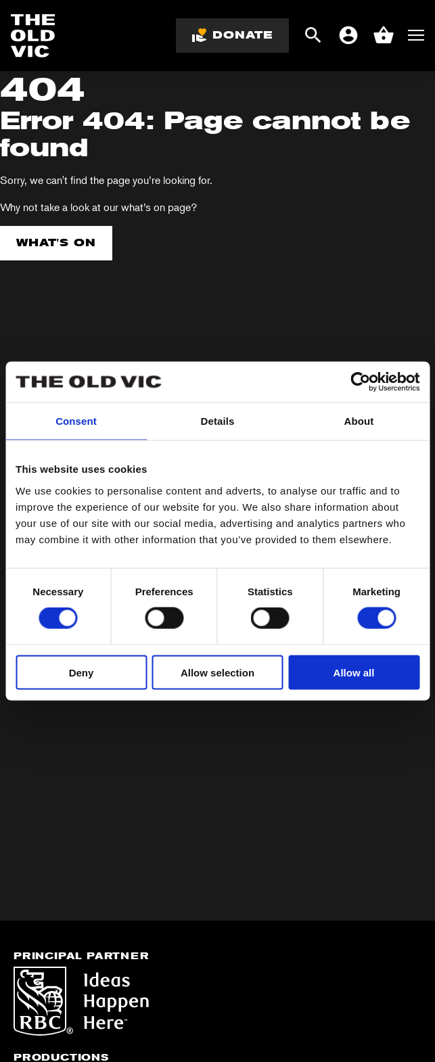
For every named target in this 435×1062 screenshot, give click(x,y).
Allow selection (217, 672)
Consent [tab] (76, 421)
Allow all (354, 672)
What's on (56, 242)
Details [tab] (218, 421)
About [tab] (359, 421)
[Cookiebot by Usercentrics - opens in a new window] (360, 382)
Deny (81, 672)
